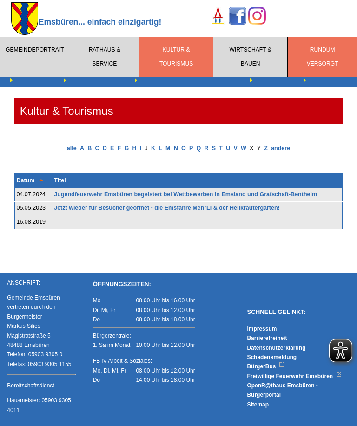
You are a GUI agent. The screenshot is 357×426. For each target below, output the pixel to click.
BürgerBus (265, 366)
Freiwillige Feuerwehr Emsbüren (294, 376)
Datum (25, 180)
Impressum (262, 329)
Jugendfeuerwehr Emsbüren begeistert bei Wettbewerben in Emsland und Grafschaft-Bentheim (185, 194)
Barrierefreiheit (267, 338)
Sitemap (258, 404)
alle (72, 148)
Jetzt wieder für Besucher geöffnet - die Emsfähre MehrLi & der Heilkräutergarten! (167, 208)
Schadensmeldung (272, 357)
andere (280, 148)
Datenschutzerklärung (276, 348)
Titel (60, 180)
